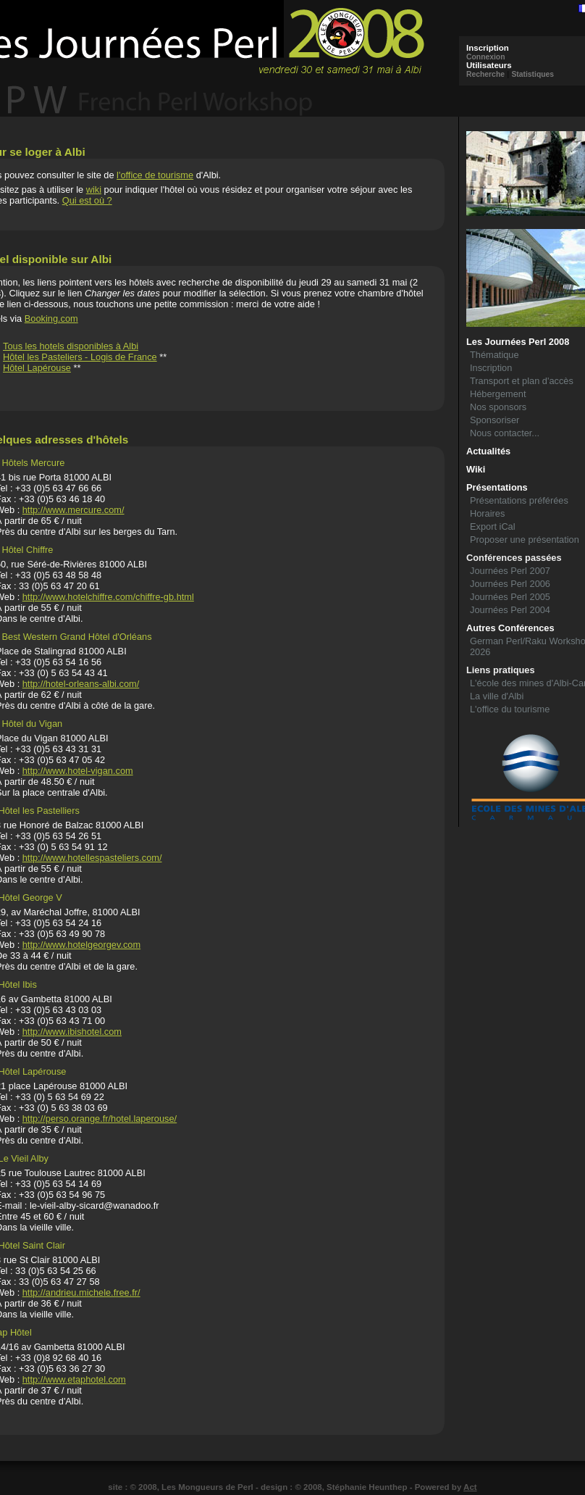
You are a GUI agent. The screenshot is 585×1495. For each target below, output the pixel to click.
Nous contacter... (504, 433)
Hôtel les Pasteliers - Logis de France (80, 356)
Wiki (475, 469)
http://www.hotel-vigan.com (77, 770)
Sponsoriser (494, 420)
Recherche (485, 74)
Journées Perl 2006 (510, 583)
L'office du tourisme (510, 709)
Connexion (485, 57)
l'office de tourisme (155, 175)
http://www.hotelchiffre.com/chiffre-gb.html (108, 596)
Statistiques (532, 74)
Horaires (487, 513)
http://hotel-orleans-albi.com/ (80, 683)
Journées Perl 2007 (510, 570)
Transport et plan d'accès (521, 380)
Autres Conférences (510, 627)
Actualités (488, 451)
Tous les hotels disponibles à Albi (70, 346)
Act (470, 1487)
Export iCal (492, 526)
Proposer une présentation (524, 539)
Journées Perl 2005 (510, 596)
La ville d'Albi (496, 696)
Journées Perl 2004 (510, 609)
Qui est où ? (87, 200)
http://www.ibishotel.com (72, 1031)
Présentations (497, 487)
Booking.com (51, 318)
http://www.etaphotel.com (74, 1379)
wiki (93, 189)
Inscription (491, 367)
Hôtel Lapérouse (37, 367)
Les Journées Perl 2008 (517, 341)
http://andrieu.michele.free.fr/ (81, 1292)
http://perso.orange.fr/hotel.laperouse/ (99, 1118)
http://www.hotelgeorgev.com (81, 944)
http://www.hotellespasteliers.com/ (92, 857)
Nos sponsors (498, 406)
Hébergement (498, 393)
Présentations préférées (519, 500)
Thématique (494, 354)
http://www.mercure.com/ (73, 509)
